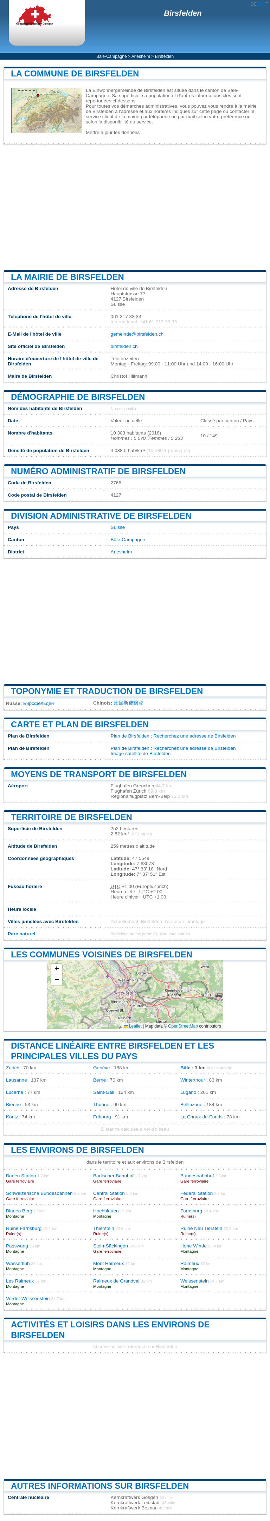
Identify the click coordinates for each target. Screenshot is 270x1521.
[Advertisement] (135, 207)
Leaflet (133, 1026)
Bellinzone (191, 1104)
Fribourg (102, 1116)
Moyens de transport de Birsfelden (99, 774)
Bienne (13, 1104)
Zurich (12, 1067)
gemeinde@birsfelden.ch (137, 334)
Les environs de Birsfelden (77, 1150)
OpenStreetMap (183, 1026)
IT (266, 4)
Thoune (101, 1104)
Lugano (188, 1092)
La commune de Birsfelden (75, 73)
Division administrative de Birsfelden (101, 515)
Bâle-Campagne (111, 56)
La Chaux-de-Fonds (201, 1116)
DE (254, 4)
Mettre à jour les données (113, 132)
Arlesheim (140, 56)
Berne (99, 1080)
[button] (56, 969)
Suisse (118, 527)
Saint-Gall (103, 1092)
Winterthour (192, 1080)
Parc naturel (22, 933)
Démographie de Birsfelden (78, 397)
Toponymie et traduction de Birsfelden (107, 691)
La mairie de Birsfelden (67, 277)
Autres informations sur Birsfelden (100, 1485)
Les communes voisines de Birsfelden (101, 954)
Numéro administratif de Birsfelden (98, 471)
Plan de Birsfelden (130, 736)
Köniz (12, 1116)
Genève (101, 1067)
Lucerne (14, 1092)
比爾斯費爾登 (128, 703)
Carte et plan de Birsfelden (80, 724)
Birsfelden (183, 13)
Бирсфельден (38, 703)
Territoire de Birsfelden (71, 817)
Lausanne (16, 1080)
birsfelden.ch (124, 346)
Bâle (185, 1067)
